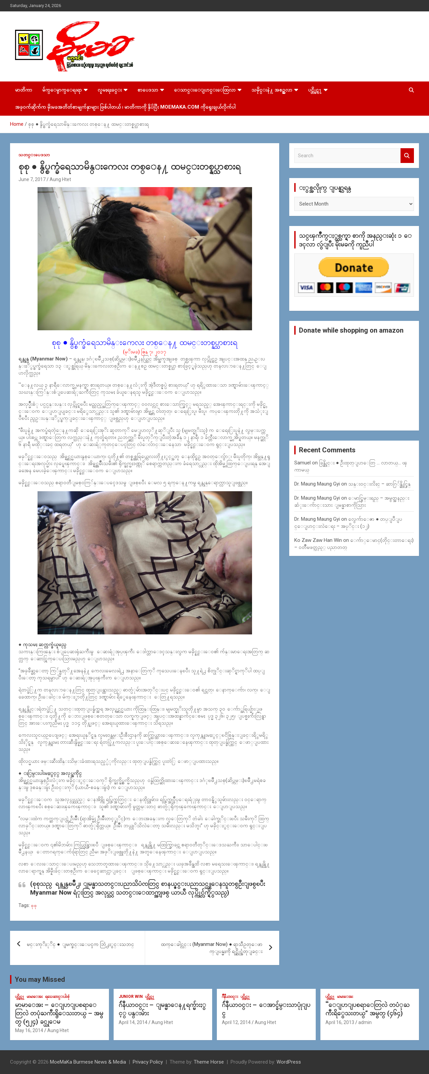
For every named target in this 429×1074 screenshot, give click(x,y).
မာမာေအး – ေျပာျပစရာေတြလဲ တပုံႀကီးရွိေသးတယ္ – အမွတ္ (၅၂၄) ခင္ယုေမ (59, 1013)
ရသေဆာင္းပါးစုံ (57, 996)
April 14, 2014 (133, 1022)
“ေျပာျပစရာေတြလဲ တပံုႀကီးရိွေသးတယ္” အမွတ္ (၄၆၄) (367, 1009)
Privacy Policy (148, 1062)
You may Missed (40, 979)
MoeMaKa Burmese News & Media (88, 1062)
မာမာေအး (35, 996)
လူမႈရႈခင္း (110, 90)
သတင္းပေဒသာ (34, 154)
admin (365, 1022)
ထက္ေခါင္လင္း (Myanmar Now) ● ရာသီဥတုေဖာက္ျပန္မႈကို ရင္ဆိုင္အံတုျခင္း (211, 947)
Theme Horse (209, 1062)
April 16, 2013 (339, 1022)
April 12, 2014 (236, 1022)
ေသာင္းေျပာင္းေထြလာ (205, 90)
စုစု (34, 905)
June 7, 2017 (32, 179)
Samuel (302, 463)
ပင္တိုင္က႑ (315, 90)
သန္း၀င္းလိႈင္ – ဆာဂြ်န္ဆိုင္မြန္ (379, 484)
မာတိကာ (23, 90)
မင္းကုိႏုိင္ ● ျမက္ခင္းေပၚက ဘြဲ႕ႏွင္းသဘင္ (80, 944)
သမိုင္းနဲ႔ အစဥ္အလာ (271, 90)
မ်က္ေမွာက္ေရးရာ (62, 90)
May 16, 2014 (29, 1030)
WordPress (289, 1062)
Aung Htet (60, 179)
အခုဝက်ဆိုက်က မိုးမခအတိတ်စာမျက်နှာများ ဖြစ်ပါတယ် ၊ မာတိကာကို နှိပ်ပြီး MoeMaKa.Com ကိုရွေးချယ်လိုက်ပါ (125, 107)
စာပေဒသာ (147, 90)
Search (407, 155)
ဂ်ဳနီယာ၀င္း (230, 996)
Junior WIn (131, 996)
